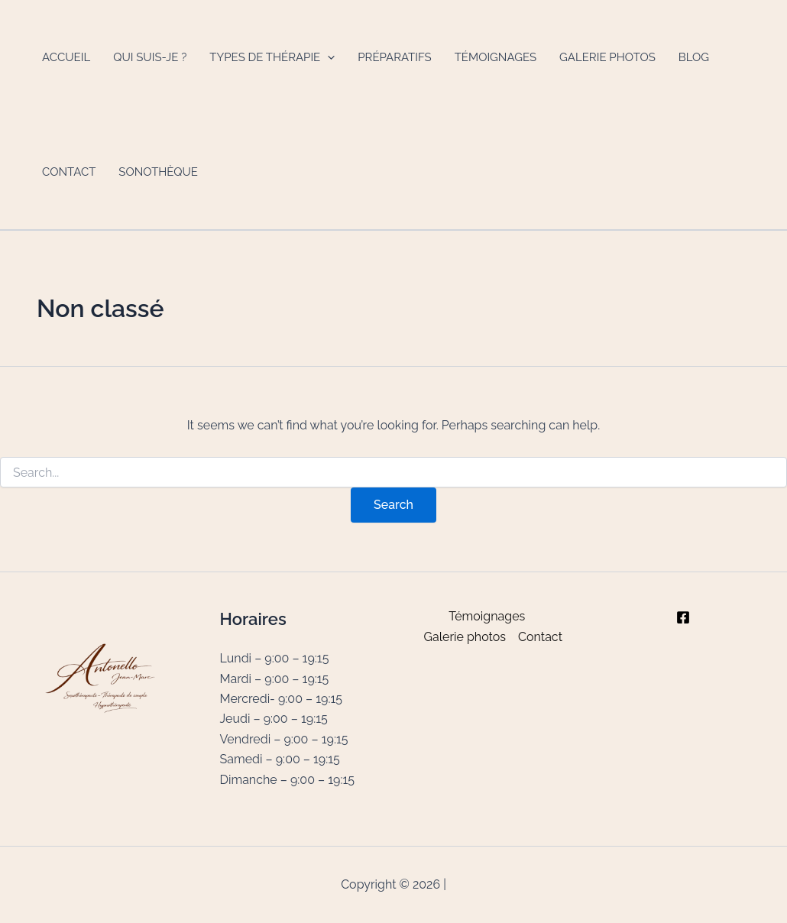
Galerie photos (607, 57)
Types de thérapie (272, 57)
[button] (327, 57)
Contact (69, 172)
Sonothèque (158, 172)
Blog (694, 57)
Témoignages (495, 57)
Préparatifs (394, 57)
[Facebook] (683, 617)
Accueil (66, 57)
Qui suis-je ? (149, 57)
